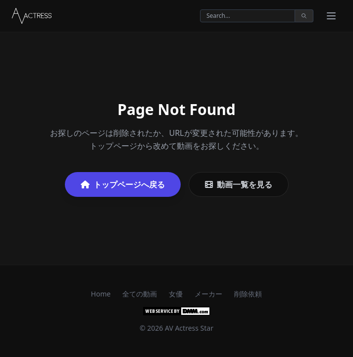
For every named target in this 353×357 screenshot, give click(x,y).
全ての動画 (139, 293)
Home (101, 293)
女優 (176, 293)
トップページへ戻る (123, 184)
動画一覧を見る (238, 184)
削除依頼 (248, 293)
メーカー (208, 293)
